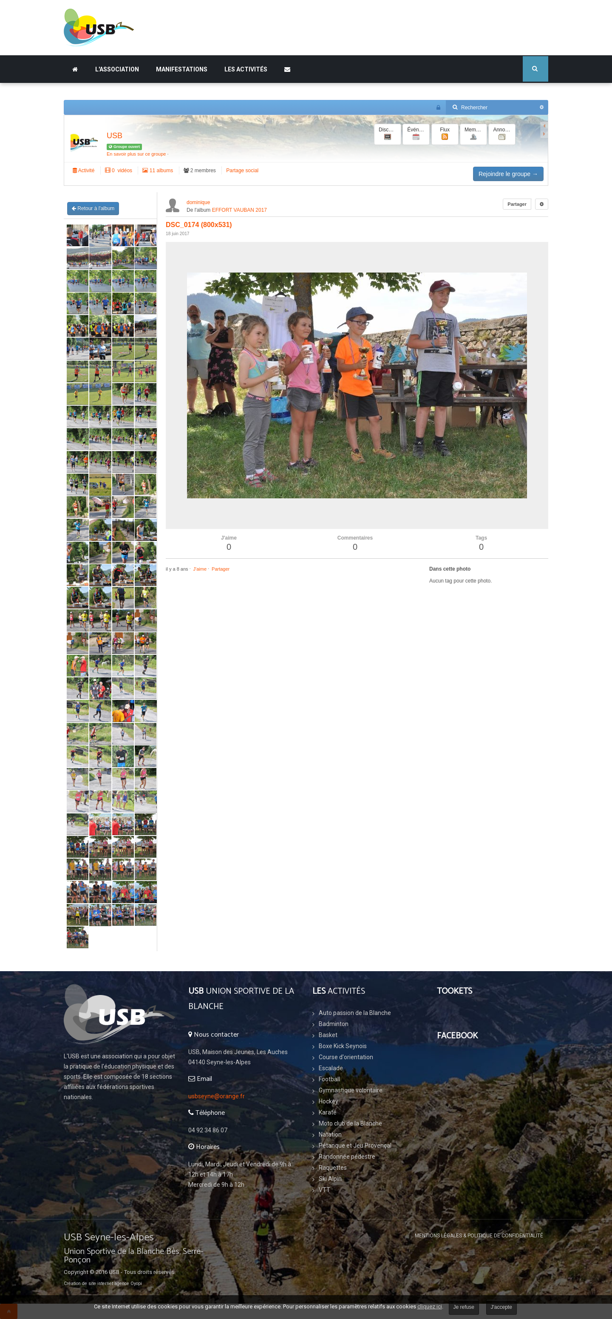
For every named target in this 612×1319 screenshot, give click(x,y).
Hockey (328, 1101)
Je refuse (463, 1307)
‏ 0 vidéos (118, 170)
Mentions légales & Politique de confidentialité (479, 1236)
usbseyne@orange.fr (216, 1096)
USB (114, 135)
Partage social (242, 170)
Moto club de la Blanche (350, 1123)
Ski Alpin (330, 1178)
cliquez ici (429, 1306)
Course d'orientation (346, 1057)
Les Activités (245, 69)
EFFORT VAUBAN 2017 (239, 210)
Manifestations (181, 69)
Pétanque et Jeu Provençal (355, 1145)
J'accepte (501, 1307)
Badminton (333, 1024)
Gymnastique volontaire (350, 1090)
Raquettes (333, 1167)
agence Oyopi (128, 1283)
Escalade (331, 1068)
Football (329, 1079)
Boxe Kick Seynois (343, 1046)
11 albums (157, 170)
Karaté (328, 1112)
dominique (198, 202)
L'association (117, 69)
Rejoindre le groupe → (508, 174)
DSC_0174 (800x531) (199, 224)
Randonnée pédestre (347, 1156)
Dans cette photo (449, 569)
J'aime (200, 568)
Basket (328, 1035)
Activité (83, 170)
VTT (324, 1189)
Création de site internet (88, 1283)
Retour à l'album (93, 208)
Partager (517, 204)
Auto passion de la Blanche (355, 1012)
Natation (330, 1134)
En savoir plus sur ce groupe (136, 153)
